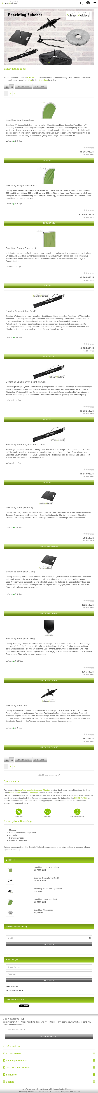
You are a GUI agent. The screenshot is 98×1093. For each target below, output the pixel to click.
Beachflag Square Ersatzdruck (21, 248)
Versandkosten (59, 1089)
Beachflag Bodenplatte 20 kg (20, 638)
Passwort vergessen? (15, 990)
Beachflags (43, 80)
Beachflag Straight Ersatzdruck (21, 185)
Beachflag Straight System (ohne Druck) (26, 382)
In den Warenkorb (49, 546)
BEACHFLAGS (33, 78)
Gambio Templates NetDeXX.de (67, 1092)
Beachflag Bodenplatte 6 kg (19, 507)
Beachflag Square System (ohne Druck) (26, 444)
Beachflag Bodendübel (17, 705)
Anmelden (49, 944)
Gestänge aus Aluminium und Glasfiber (34, 790)
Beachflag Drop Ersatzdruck (20, 120)
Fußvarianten (14, 793)
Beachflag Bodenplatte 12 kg (20, 571)
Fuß (30, 80)
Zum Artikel (49, 160)
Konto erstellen (12, 986)
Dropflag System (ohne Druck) (21, 311)
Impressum (70, 1089)
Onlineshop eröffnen (26, 1092)
